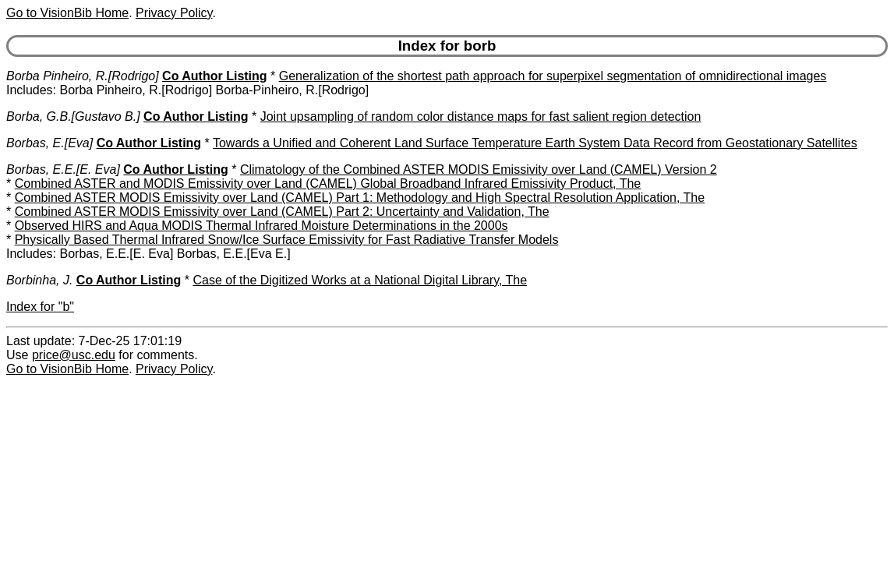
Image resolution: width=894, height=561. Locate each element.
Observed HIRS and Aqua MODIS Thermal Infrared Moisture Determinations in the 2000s (261, 225)
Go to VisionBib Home (67, 12)
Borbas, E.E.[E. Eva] (63, 169)
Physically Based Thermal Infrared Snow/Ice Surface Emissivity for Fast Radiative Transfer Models (287, 239)
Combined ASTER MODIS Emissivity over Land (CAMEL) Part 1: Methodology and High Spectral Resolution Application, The (360, 197)
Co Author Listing (214, 76)
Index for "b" (40, 306)
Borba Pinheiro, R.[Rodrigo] (82, 76)
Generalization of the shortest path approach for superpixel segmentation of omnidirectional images (553, 76)
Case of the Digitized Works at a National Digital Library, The (360, 280)
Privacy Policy (174, 12)
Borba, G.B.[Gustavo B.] (73, 116)
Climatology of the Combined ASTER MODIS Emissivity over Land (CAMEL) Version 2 (478, 169)
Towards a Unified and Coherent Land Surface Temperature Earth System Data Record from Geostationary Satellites (535, 143)
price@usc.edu (73, 355)
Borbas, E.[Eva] (49, 143)
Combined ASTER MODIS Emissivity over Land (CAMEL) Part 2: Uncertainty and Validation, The (282, 211)
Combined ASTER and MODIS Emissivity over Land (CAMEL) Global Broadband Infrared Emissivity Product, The (328, 183)
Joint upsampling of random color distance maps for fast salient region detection (480, 116)
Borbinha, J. (39, 280)
